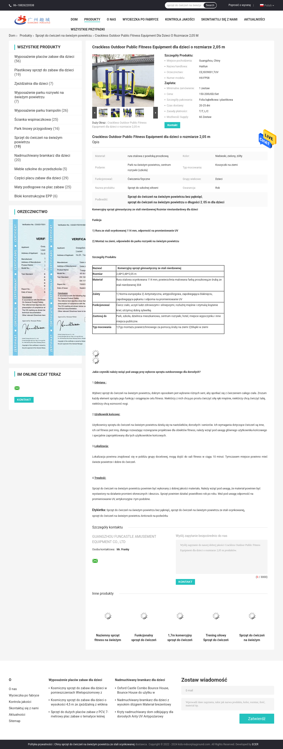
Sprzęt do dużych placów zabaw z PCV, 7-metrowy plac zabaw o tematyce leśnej (79, 714)
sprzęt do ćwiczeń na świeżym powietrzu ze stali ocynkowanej (207, 510)
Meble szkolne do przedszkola (38, 169)
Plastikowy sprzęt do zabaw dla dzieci (44, 70)
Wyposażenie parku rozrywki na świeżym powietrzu (39, 95)
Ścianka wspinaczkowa (32, 119)
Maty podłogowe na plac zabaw (39, 187)
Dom (74, 19)
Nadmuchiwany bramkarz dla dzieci (42, 155)
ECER (255, 744)
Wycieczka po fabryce (141, 19)
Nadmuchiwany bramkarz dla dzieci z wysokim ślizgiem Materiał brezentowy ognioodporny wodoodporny (144, 702)
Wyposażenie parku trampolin (37, 110)
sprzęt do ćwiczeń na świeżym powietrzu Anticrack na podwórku (130, 515)
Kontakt (172, 125)
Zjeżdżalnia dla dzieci (31, 83)
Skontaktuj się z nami (219, 19)
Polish (269, 5)
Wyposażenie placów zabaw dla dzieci (44, 57)
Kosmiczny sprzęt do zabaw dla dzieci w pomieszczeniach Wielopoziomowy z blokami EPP (79, 691)
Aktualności (254, 19)
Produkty (92, 19)
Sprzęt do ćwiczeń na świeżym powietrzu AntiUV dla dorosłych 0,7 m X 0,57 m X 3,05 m (252, 638)
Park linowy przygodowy (33, 128)
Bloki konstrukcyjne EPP (33, 196)
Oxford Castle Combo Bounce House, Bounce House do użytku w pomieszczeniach (143, 691)
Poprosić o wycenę (240, 5)
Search (210, 5)
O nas (111, 19)
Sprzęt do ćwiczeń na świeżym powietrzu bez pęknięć (138, 510)
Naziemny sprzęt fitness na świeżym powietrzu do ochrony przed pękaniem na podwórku (107, 638)
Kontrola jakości (180, 19)
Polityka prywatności (40, 744)
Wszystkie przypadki (88, 29)
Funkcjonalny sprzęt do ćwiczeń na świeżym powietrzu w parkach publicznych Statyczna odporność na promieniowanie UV (143, 638)
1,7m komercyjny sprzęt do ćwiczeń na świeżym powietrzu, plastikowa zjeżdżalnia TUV (179, 638)
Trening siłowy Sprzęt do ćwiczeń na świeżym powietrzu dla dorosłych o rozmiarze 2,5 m (216, 638)
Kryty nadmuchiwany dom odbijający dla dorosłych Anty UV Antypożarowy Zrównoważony (145, 714)
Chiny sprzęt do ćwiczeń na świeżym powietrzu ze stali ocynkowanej (94, 744)
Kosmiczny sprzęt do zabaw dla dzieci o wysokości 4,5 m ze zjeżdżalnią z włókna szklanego (79, 702)
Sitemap (14, 721)
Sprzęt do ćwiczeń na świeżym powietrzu (63, 35)
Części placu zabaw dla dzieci (37, 178)
